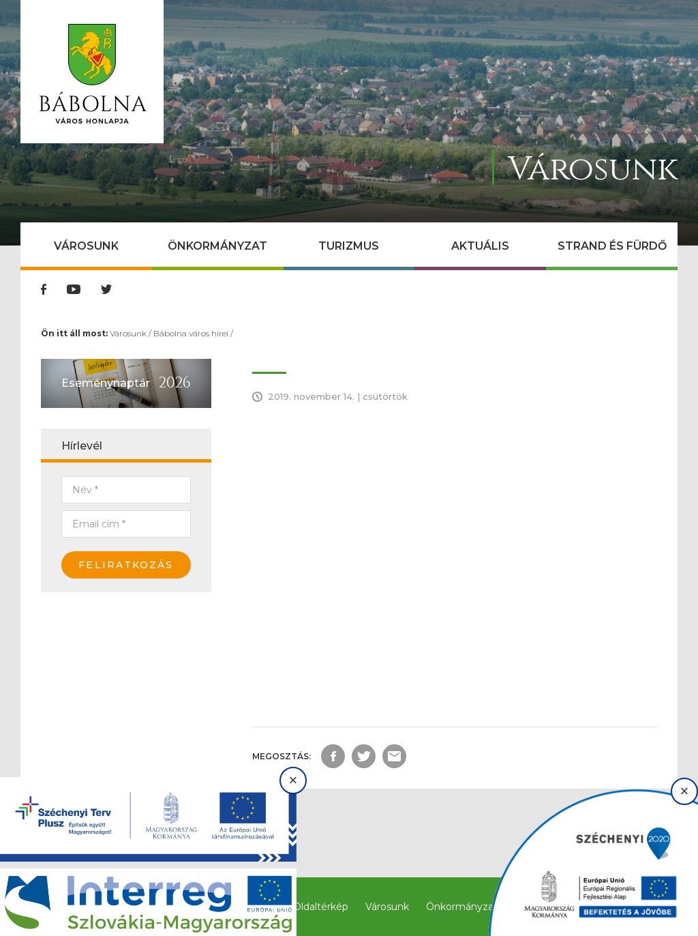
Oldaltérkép (320, 907)
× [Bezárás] (293, 780)
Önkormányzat (217, 245)
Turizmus (348, 245)
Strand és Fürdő (612, 245)
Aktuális (480, 245)
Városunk (86, 245)
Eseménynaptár (105, 383)
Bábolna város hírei (190, 333)
